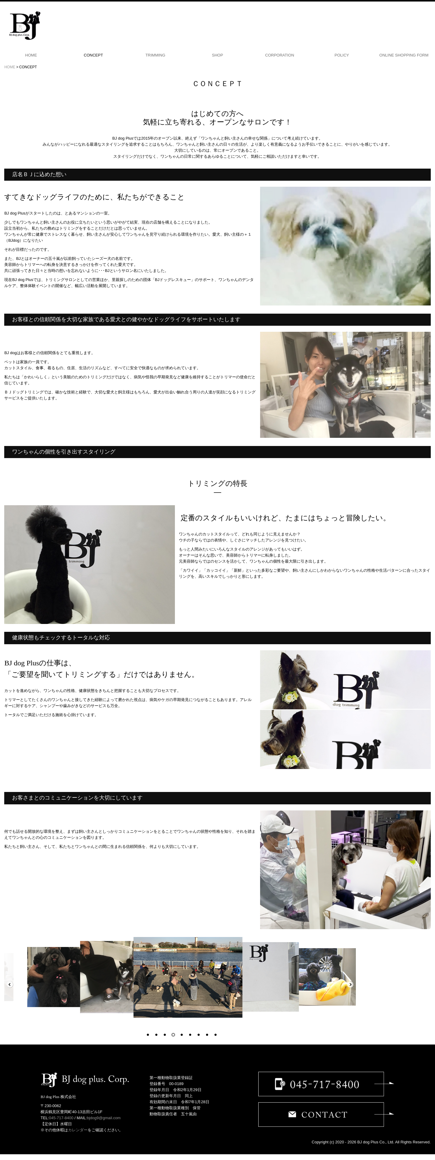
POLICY (342, 55)
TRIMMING (155, 55)
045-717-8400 (61, 1118)
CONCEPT (93, 55)
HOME (31, 55)
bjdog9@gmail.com (104, 1118)
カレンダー (78, 1130)
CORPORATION (279, 55)
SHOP (217, 55)
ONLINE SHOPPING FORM (404, 55)
